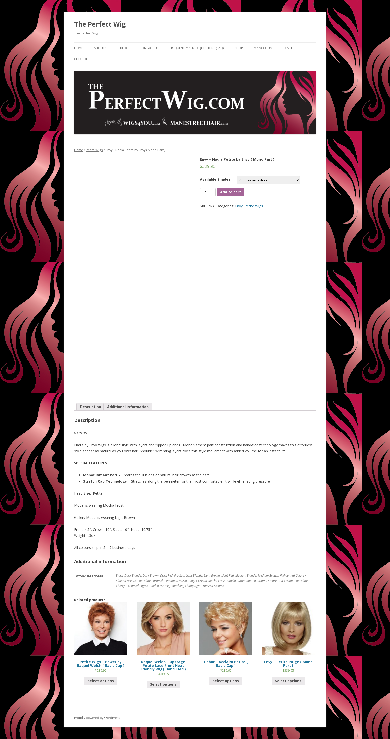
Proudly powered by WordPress (97, 718)
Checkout (82, 59)
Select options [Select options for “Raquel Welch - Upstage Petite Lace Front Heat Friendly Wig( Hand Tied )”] (163, 684)
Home (78, 48)
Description (90, 406)
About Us (101, 48)
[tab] (90, 407)
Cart (288, 48)
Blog (124, 48)
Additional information (128, 406)
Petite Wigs (94, 149)
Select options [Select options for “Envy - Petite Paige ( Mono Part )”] (288, 680)
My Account (264, 48)
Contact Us (149, 48)
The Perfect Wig (100, 24)
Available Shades (215, 179)
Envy (239, 206)
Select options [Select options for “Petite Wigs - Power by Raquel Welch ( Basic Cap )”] (101, 680)
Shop (239, 48)
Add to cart (230, 192)
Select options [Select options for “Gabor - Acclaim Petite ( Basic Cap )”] (226, 680)
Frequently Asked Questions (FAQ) (197, 48)
